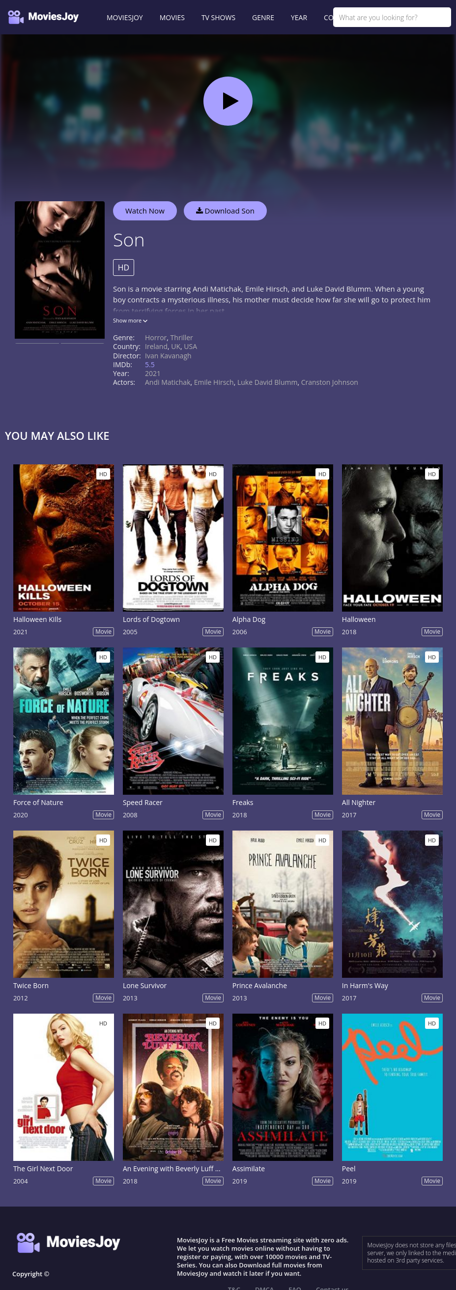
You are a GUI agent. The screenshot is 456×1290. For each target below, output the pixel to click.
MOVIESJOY (125, 17)
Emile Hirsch (214, 382)
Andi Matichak (168, 382)
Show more (130, 320)
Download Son (225, 210)
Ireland (156, 346)
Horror (156, 337)
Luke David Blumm (267, 382)
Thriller (182, 337)
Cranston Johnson (329, 382)
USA (190, 346)
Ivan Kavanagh (168, 355)
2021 (153, 373)
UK (175, 346)
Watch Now (145, 210)
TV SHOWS (218, 17)
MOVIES (172, 17)
